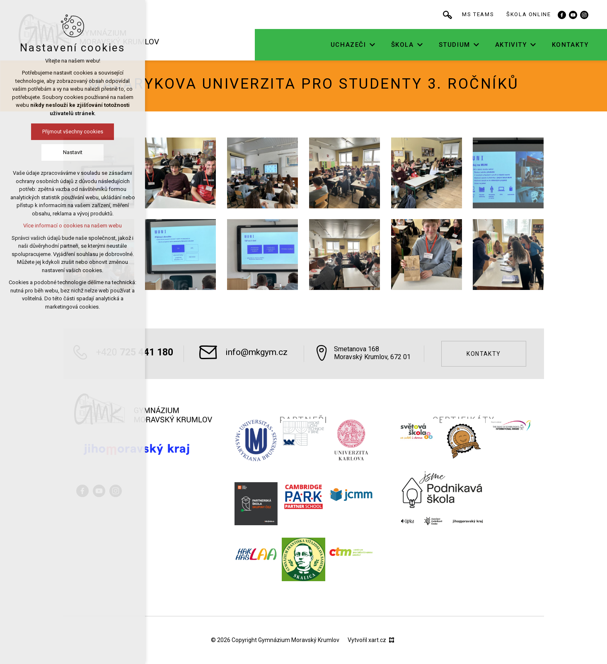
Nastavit (72, 152)
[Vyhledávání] (448, 14)
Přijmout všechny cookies (72, 131)
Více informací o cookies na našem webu (72, 225)
